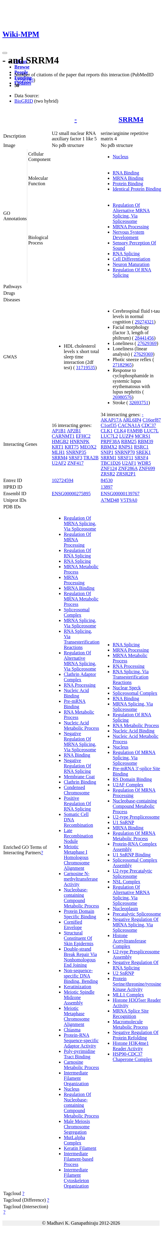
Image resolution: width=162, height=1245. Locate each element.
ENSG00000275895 (71, 493)
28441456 (144, 337)
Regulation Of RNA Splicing (77, 553)
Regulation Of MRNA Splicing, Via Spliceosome (80, 523)
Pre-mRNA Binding (75, 704)
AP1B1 (59, 430)
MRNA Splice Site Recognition (131, 1013)
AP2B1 (74, 430)
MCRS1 (142, 436)
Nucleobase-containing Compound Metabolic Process (81, 897)
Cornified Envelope (73, 924)
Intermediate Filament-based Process (78, 1159)
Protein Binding (128, 183)
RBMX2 (109, 446)
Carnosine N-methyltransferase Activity (81, 879)
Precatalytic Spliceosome (137, 913)
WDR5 (144, 463)
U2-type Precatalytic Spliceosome (132, 873)
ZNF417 (75, 463)
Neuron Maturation (131, 264)
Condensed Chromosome (77, 790)
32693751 (138, 402)
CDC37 (148, 425)
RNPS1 (125, 446)
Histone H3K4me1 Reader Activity (131, 1046)
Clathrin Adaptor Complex (80, 677)
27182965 (122, 364)
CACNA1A (129, 425)
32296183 (24, 80)
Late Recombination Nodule (78, 836)
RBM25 (129, 441)
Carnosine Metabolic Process (81, 1064)
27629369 (147, 343)
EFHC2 (83, 436)
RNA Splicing (126, 253)
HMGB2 (60, 441)
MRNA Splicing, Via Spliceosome (80, 623)
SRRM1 (108, 457)
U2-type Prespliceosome (136, 817)
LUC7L (151, 430)
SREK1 (143, 452)
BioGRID (23, 101)
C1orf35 (108, 425)
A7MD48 (110, 500)
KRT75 (72, 446)
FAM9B (135, 430)
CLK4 (120, 430)
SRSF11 (126, 457)
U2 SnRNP (123, 973)
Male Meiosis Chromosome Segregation (77, 1127)
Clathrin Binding (80, 782)
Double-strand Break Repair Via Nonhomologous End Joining (80, 957)
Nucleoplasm (125, 908)
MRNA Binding (128, 178)
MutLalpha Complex (74, 1140)
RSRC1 (141, 446)
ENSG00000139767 (120, 493)
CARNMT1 (63, 436)
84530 (107, 480)
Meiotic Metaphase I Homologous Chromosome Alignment (77, 857)
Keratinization (77, 986)
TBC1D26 (111, 463)
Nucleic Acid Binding (76, 693)
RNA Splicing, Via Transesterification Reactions (81, 639)
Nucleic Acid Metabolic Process (81, 725)
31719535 (85, 367)
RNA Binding (126, 172)
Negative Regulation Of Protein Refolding (135, 1035)
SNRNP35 (76, 452)
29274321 (144, 321)
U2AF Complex (128, 784)
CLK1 (107, 430)
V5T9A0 (128, 500)
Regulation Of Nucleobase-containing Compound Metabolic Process (81, 1105)
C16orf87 (152, 419)
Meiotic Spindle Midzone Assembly (79, 997)
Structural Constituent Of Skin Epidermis (78, 938)
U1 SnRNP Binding (132, 854)
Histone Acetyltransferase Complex (129, 941)
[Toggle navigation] (4, 53)
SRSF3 (75, 457)
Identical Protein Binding (137, 188)
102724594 (62, 480)
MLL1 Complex (128, 994)
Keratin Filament (80, 1148)
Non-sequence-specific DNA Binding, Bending (81, 976)
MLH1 (58, 452)
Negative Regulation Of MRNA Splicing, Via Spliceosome (80, 741)
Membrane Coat (79, 776)
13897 (107, 487)
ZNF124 (109, 468)
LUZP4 (126, 436)
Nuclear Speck (127, 687)
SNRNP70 (125, 452)
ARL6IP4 (132, 419)
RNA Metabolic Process (136, 725)
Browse (21, 66)
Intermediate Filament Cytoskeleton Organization (76, 1177)
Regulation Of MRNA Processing (77, 540)
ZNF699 (147, 468)
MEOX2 (88, 446)
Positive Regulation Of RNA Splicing (77, 803)
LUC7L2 (109, 436)
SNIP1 (107, 452)
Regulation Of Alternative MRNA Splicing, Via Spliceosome (131, 213)
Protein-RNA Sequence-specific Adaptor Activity (81, 1040)
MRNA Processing (131, 226)
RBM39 (145, 441)
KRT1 (57, 446)
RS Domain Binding (132, 779)
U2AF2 (59, 463)
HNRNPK (80, 441)
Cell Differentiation (131, 259)
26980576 (122, 397)
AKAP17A (111, 419)
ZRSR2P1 (126, 473)
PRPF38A (110, 441)
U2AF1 (129, 463)
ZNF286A (128, 468)
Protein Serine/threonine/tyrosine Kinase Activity (137, 984)
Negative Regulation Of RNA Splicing (77, 766)
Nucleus (120, 156)
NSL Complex (126, 881)
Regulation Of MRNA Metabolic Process (81, 599)
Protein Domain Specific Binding (80, 914)
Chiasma (72, 1029)
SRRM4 (131, 119)
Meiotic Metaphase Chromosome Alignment (77, 1016)
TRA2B (91, 457)
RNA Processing (80, 685)
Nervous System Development (128, 234)
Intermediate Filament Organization (76, 1078)
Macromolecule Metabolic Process (130, 1024)
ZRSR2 (108, 473)
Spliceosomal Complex (77, 612)
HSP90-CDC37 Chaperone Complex (132, 1056)
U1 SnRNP (123, 822)
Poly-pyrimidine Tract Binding (79, 1054)
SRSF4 (141, 457)
